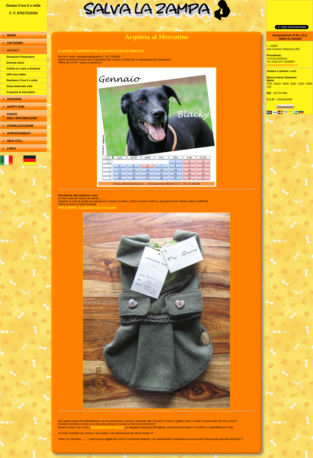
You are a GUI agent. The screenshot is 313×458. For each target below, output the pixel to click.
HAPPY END (16, 106)
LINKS (11, 148)
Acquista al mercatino (21, 92)
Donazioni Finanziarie (21, 56)
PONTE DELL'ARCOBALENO (22, 116)
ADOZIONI (14, 99)
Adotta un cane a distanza (23, 68)
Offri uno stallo (16, 74)
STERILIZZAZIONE (20, 125)
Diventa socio (15, 62)
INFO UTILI (14, 141)
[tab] (23, 35)
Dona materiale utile (20, 86)
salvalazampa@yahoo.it (107, 427)
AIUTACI (13, 50)
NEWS (11, 35)
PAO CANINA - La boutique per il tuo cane (87, 207)
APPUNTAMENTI (19, 133)
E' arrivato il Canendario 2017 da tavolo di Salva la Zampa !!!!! (101, 50)
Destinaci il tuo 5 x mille (22, 80)
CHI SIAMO (15, 42)
